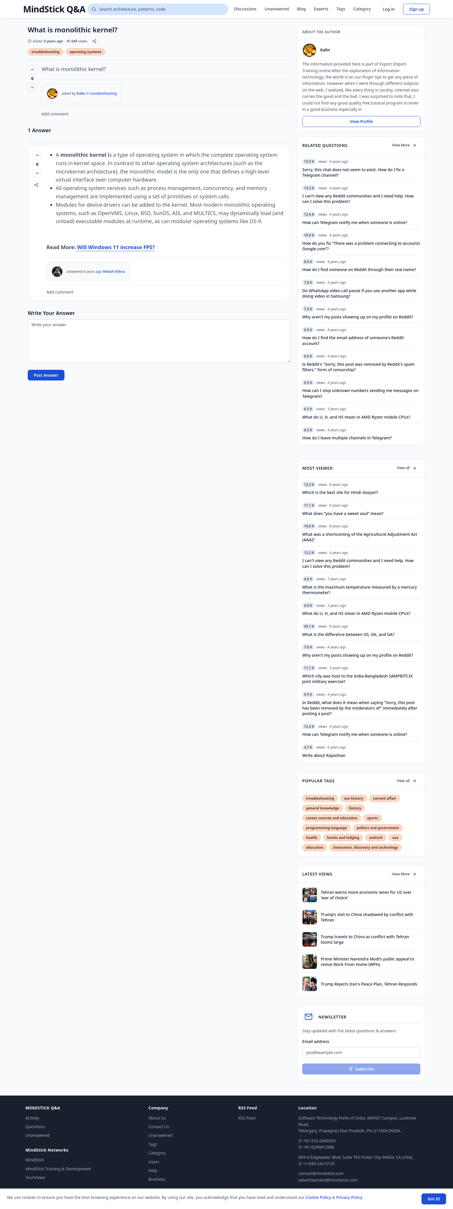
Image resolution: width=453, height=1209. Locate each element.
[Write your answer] (159, 341)
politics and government (378, 827)
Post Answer (46, 375)
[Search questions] (158, 9)
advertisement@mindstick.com (327, 1180)
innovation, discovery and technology (365, 847)
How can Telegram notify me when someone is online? (354, 734)
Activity (32, 1118)
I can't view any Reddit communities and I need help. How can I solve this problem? (358, 563)
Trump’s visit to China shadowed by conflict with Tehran (367, 917)
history (355, 808)
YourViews (35, 1177)
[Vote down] (32, 87)
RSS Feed (246, 1118)
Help (152, 1170)
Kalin (81, 93)
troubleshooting (45, 51)
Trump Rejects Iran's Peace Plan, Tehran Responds (369, 984)
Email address (315, 1041)
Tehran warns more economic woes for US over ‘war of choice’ (366, 894)
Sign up (416, 9)
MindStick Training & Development (58, 1168)
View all (407, 467)
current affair (384, 798)
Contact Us (158, 1126)
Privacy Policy (349, 1197)
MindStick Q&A (54, 9)
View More (404, 145)
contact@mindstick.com (321, 1173)
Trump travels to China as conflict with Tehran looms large (365, 939)
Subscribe (361, 1069)
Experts (321, 9)
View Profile (361, 121)
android (375, 837)
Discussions (245, 9)
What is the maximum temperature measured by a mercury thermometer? (359, 589)
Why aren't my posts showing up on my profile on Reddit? (357, 655)
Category (362, 9)
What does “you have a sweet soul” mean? (342, 513)
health (311, 837)
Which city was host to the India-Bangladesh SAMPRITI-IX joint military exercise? (357, 678)
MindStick (34, 1160)
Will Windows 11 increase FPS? (115, 247)
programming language (326, 827)
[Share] (94, 41)
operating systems (85, 51)
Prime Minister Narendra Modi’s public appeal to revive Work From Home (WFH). (367, 961)
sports (372, 818)
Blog (301, 9)
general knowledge (322, 808)
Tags (341, 9)
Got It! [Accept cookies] (434, 1198)
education (314, 847)
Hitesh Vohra (114, 271)
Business (156, 1179)
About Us (157, 1118)
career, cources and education (331, 818)
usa (395, 837)
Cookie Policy (318, 1197)
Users (153, 1162)
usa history (353, 798)
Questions (35, 1126)
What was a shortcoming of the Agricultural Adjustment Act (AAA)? (359, 536)
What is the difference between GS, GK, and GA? (348, 634)
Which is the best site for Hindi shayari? (340, 492)
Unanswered (277, 9)
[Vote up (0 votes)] (32, 69)
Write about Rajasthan (323, 755)
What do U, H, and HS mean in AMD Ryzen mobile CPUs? (356, 613)
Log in (389, 9)
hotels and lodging (343, 837)
